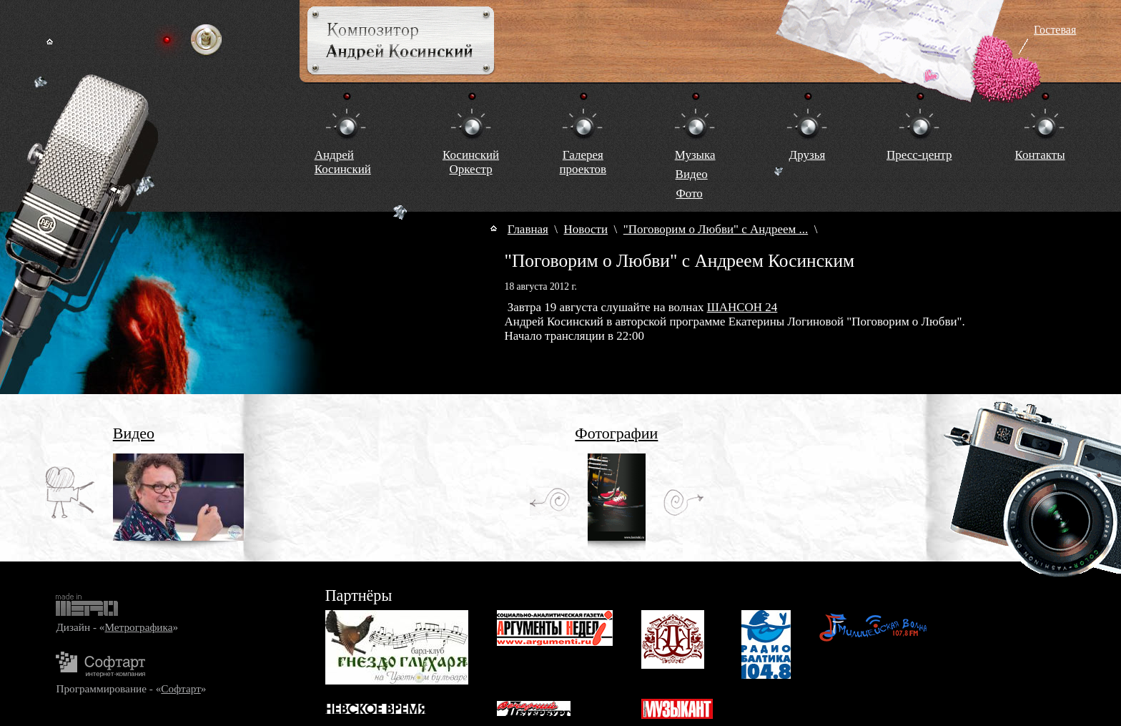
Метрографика (138, 627)
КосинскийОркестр (471, 162)
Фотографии (616, 433)
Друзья (807, 155)
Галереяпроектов (583, 162)
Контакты (1039, 155)
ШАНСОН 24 (742, 307)
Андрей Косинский (343, 162)
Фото (689, 193)
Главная (528, 229)
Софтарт (180, 688)
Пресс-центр (919, 155)
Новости (586, 229)
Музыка (695, 155)
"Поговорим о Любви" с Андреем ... (715, 229)
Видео (692, 174)
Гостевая (1055, 30)
